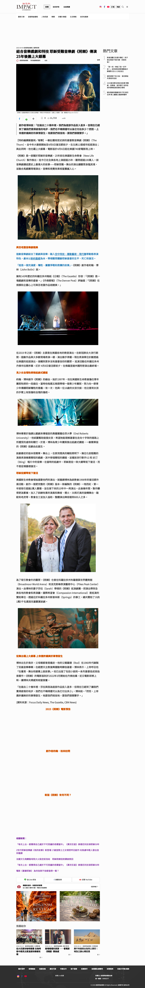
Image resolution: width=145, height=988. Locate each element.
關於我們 (21, 969)
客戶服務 (74, 969)
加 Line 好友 (30, 879)
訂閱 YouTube (85, 879)
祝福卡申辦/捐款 (123, 969)
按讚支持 (58, 879)
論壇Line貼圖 (59, 976)
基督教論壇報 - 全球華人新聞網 (26, 7)
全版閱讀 (66, 7)
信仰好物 (56, 7)
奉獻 (118, 7)
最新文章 (21, 17)
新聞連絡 (32, 969)
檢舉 (98, 60)
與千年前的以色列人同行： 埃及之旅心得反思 (86, 950)
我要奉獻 (95, 887)
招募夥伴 (84, 969)
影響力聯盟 (62, 17)
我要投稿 (42, 969)
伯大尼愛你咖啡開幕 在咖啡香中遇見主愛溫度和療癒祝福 (28, 951)
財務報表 (110, 969)
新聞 (47, 7)
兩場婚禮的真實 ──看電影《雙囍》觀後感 (57, 950)
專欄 (53, 17)
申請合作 (63, 969)
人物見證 (44, 17)
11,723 (52, 117)
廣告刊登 (53, 969)
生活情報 (73, 17)
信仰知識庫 (84, 17)
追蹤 (46, 60)
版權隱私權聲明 (97, 969)
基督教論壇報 (33, 17)
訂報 (112, 7)
